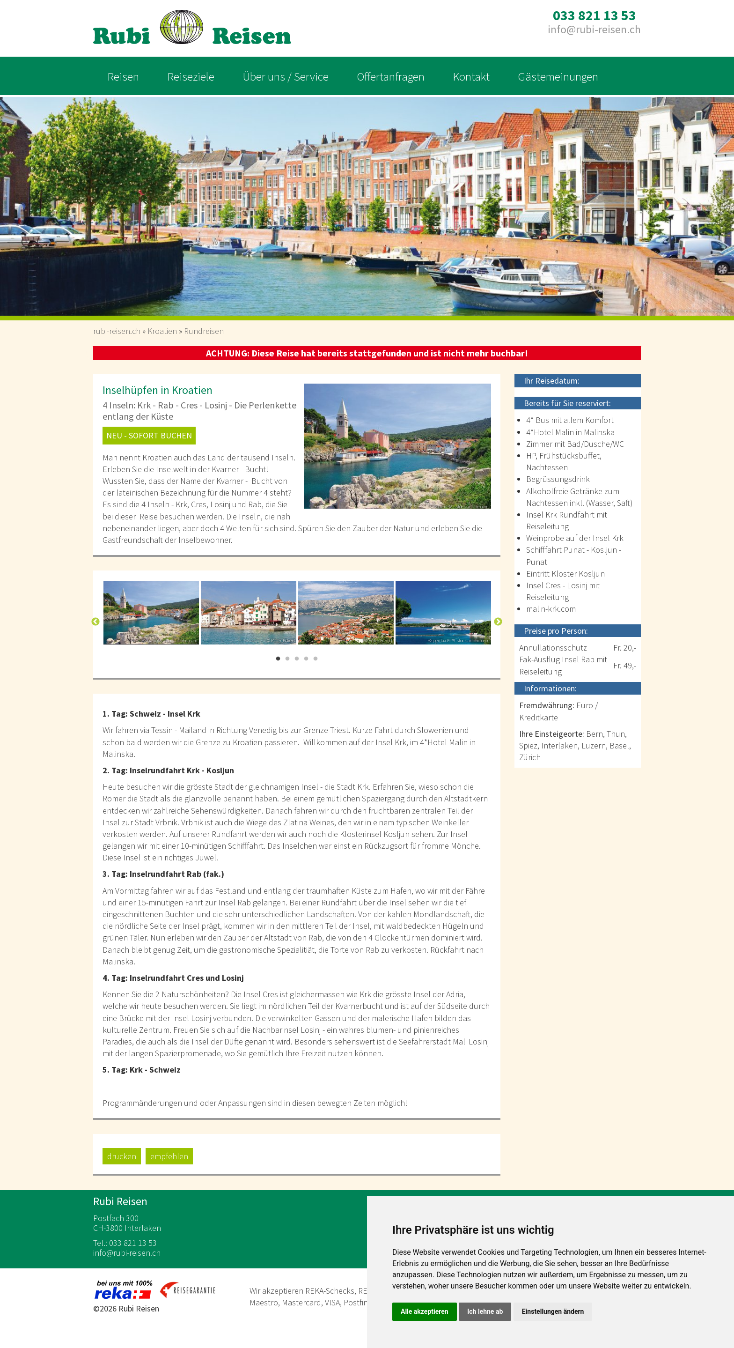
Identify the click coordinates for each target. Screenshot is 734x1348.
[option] (367, 203)
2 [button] (287, 659)
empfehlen (169, 1156)
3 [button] (296, 659)
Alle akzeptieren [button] (424, 1311)
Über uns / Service (285, 76)
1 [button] (278, 659)
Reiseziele (190, 76)
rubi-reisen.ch (116, 331)
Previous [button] (95, 622)
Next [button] (498, 622)
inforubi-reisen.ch (594, 29)
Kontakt (471, 76)
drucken (121, 1156)
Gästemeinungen (558, 76)
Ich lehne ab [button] (485, 1311)
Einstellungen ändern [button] (553, 1311)
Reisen (123, 76)
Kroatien (162, 331)
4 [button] (306, 659)
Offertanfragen (391, 76)
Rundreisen (204, 331)
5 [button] (315, 659)
